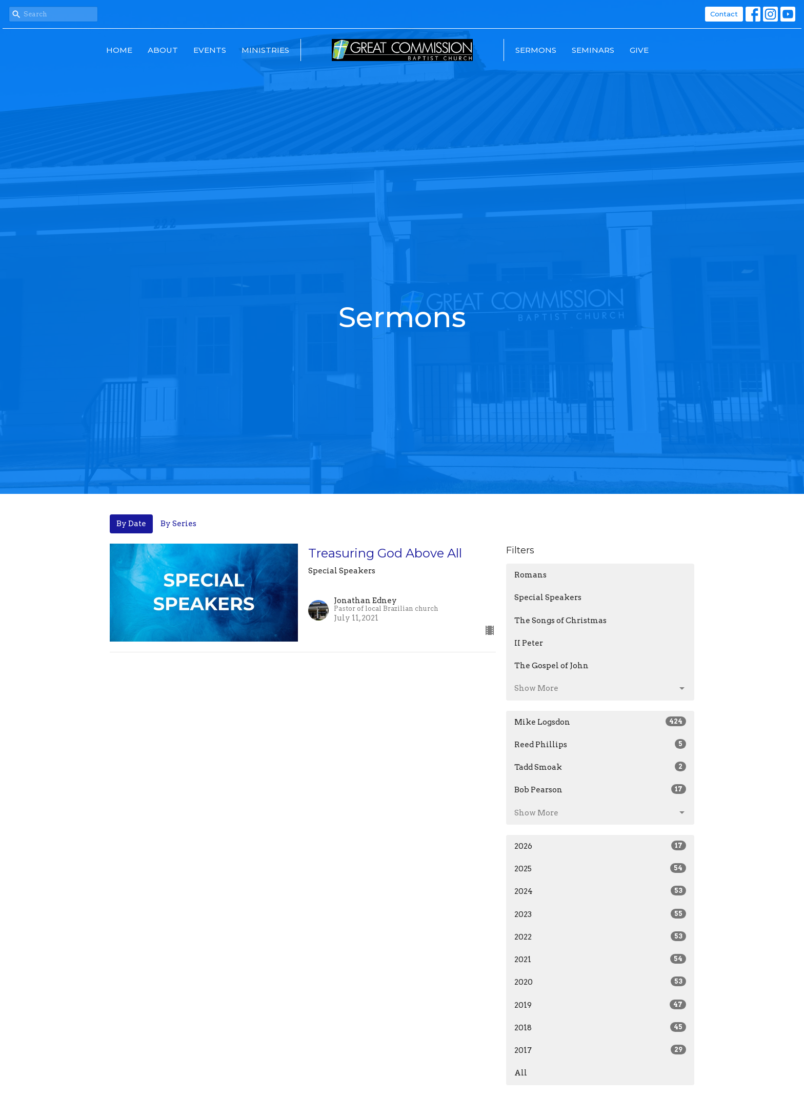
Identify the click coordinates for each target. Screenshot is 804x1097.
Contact (724, 14)
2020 (600, 981)
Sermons (535, 50)
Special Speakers (547, 597)
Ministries (265, 50)
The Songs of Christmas (560, 620)
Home (119, 50)
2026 (600, 846)
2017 (600, 1050)
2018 (600, 1027)
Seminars (593, 50)
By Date (131, 523)
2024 (600, 891)
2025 (600, 868)
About (163, 50)
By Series (178, 523)
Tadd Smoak (600, 767)
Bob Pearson (600, 789)
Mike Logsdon (600, 721)
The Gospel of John (551, 665)
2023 (600, 914)
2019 (600, 1005)
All (520, 1073)
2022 (600, 936)
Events (209, 50)
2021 (600, 959)
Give (639, 50)
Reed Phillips (600, 744)
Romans (530, 575)
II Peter (528, 643)
